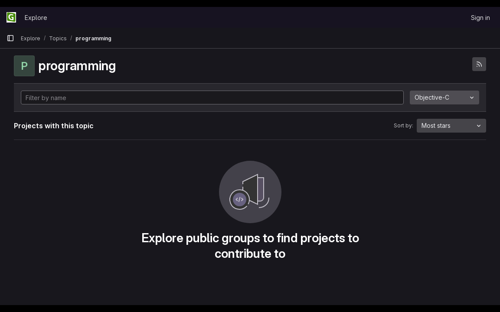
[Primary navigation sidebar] (10, 38)
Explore (36, 17)
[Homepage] (11, 17)
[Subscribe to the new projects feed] (479, 64)
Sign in (480, 17)
